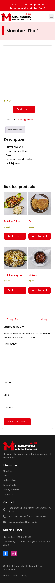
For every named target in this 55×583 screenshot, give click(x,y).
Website (8, 407)
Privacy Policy (20, 575)
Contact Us (9, 494)
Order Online (9, 480)
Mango (44, 319)
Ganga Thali (13, 319)
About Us (7, 471)
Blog (5, 475)
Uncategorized (24, 119)
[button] (51, 16)
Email (7, 395)
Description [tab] (15, 129)
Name (7, 382)
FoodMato (11, 569)
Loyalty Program (11, 489)
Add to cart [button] (14, 236)
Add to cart (24, 109)
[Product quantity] (8, 109)
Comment (10, 344)
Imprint (6, 575)
